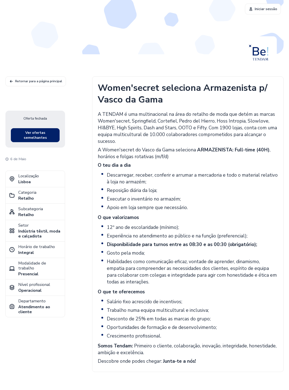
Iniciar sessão (263, 9)
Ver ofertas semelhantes (35, 135)
